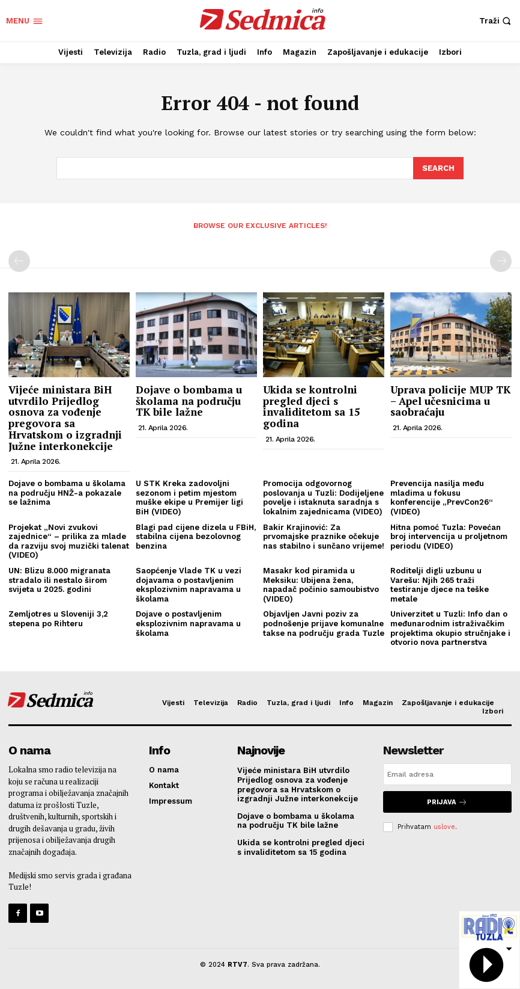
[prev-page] (19, 260)
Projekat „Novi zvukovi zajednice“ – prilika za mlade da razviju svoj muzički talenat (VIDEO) (68, 540)
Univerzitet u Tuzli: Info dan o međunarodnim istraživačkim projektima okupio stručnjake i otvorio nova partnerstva (450, 627)
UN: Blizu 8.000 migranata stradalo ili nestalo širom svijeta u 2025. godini (59, 579)
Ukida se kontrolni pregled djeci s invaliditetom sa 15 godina (311, 406)
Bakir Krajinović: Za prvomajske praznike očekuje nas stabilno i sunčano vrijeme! (323, 535)
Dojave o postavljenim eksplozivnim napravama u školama (188, 622)
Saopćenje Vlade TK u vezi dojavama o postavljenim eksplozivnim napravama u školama (188, 584)
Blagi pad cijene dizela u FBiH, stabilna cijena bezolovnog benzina (196, 535)
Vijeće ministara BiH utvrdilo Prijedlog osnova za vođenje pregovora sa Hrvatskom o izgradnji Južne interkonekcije (65, 417)
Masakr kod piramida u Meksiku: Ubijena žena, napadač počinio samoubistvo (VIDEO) (321, 584)
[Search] (438, 168)
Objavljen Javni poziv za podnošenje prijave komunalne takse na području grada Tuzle (323, 622)
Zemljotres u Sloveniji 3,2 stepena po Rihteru (58, 618)
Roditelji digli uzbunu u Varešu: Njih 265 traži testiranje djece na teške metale (439, 584)
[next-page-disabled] (501, 260)
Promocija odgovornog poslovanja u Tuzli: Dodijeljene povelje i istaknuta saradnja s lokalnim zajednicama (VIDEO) (323, 497)
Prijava (447, 801)
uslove (444, 826)
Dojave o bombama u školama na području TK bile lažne (189, 400)
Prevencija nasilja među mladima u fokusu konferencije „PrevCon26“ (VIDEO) (441, 497)
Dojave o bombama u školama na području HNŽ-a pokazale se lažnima (66, 492)
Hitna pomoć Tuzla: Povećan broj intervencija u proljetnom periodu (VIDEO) (448, 535)
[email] (447, 773)
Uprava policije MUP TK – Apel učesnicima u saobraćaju (450, 400)
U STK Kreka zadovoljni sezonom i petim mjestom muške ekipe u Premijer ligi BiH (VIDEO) (189, 497)
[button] (496, 20)
